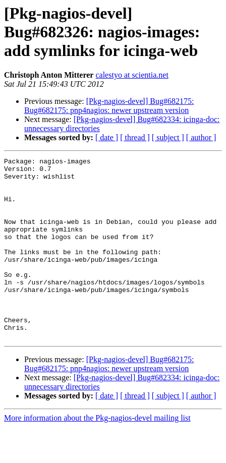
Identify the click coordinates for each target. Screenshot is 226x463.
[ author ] (201, 137)
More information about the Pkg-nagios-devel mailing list (97, 454)
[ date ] (106, 137)
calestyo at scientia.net (131, 75)
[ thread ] (135, 137)
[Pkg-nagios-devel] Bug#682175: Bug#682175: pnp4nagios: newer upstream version (109, 105)
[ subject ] (168, 137)
